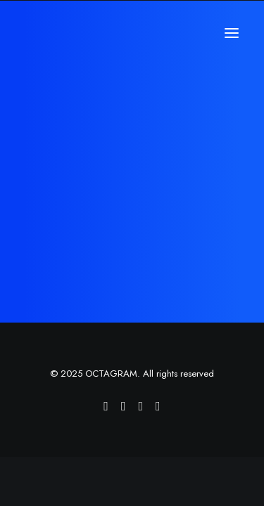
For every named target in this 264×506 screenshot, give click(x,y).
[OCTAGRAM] (80, 33)
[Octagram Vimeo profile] (105, 407)
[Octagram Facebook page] (123, 407)
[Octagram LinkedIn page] (158, 407)
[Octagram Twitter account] (141, 407)
